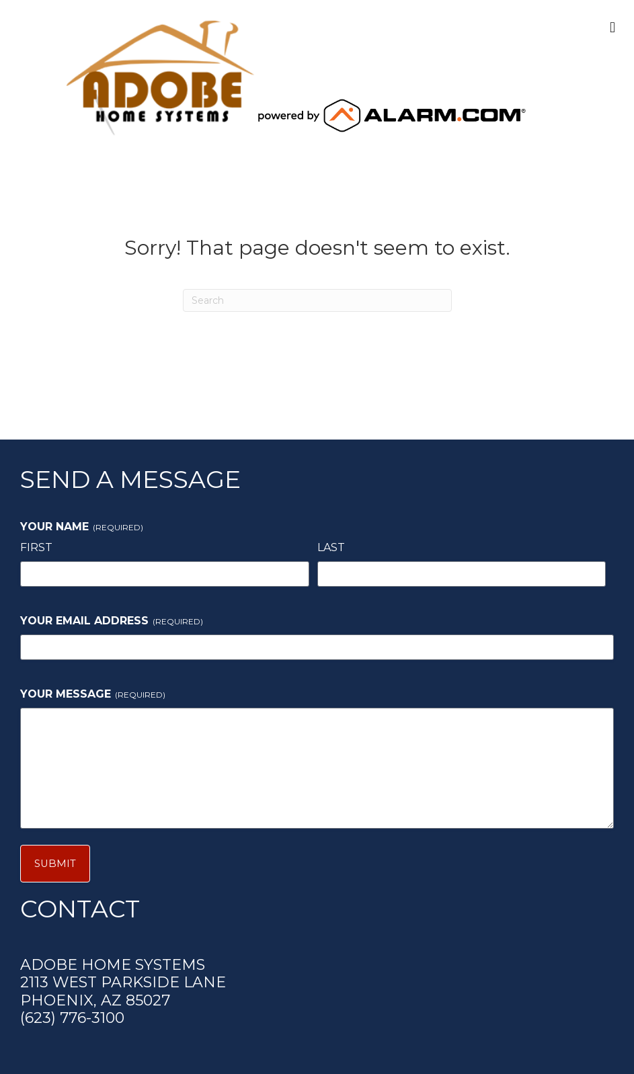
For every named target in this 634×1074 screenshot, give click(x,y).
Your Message (92, 694)
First (36, 547)
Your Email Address (111, 620)
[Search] (317, 300)
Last (331, 547)
